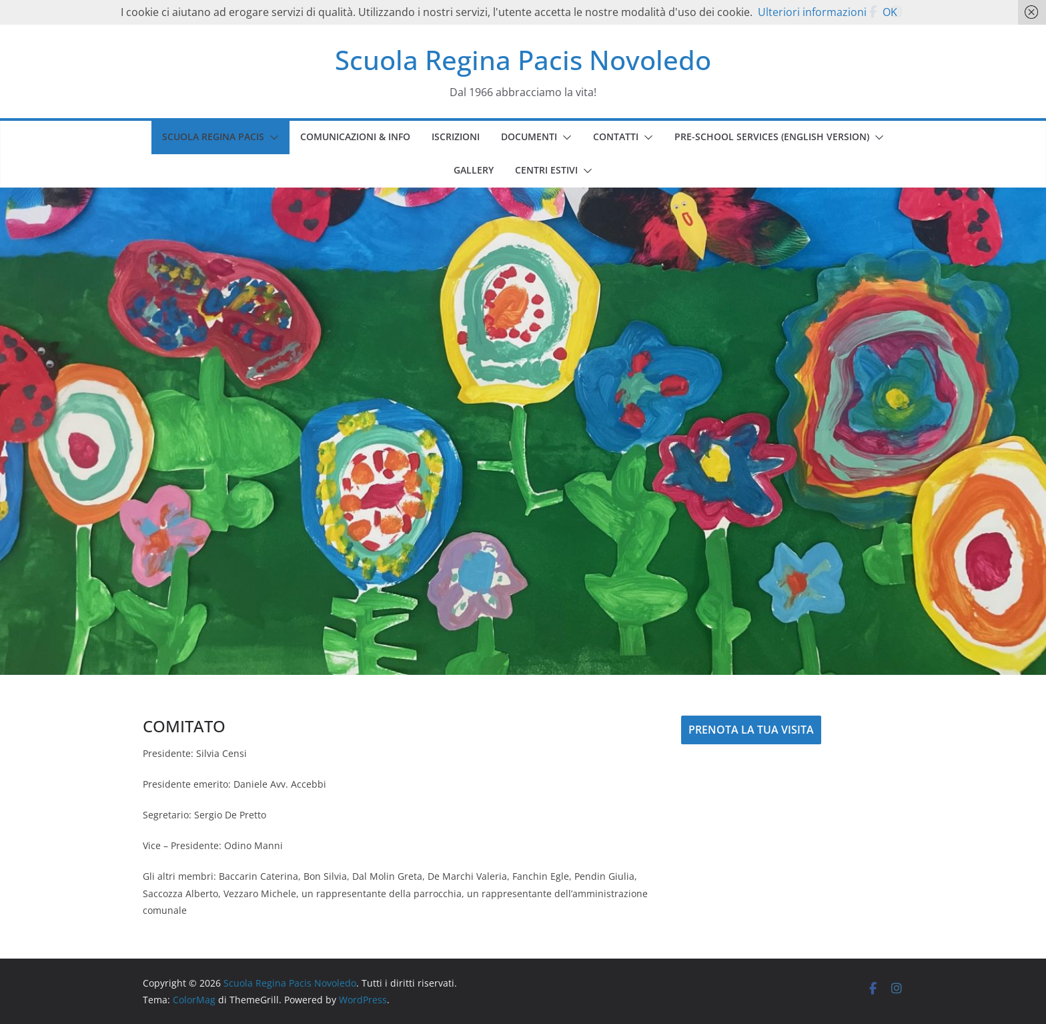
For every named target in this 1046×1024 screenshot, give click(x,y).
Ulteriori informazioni (812, 12)
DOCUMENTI (529, 136)
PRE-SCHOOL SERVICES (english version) (771, 136)
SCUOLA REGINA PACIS (213, 136)
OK (890, 12)
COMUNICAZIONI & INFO (355, 136)
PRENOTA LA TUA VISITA (751, 729)
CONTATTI (615, 136)
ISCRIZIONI (456, 136)
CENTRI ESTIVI (546, 170)
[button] (271, 137)
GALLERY (474, 170)
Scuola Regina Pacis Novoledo (523, 59)
